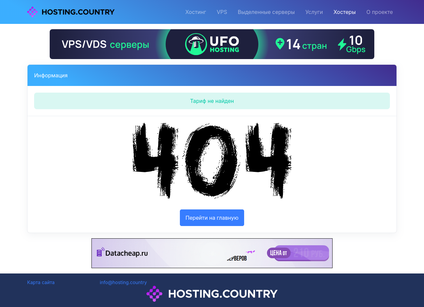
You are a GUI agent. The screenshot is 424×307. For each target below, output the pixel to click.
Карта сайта (41, 282)
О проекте (379, 12)
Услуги (314, 12)
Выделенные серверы (266, 12)
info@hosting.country (123, 282)
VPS (222, 12)
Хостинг (195, 12)
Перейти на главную (212, 217)
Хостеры (345, 12)
